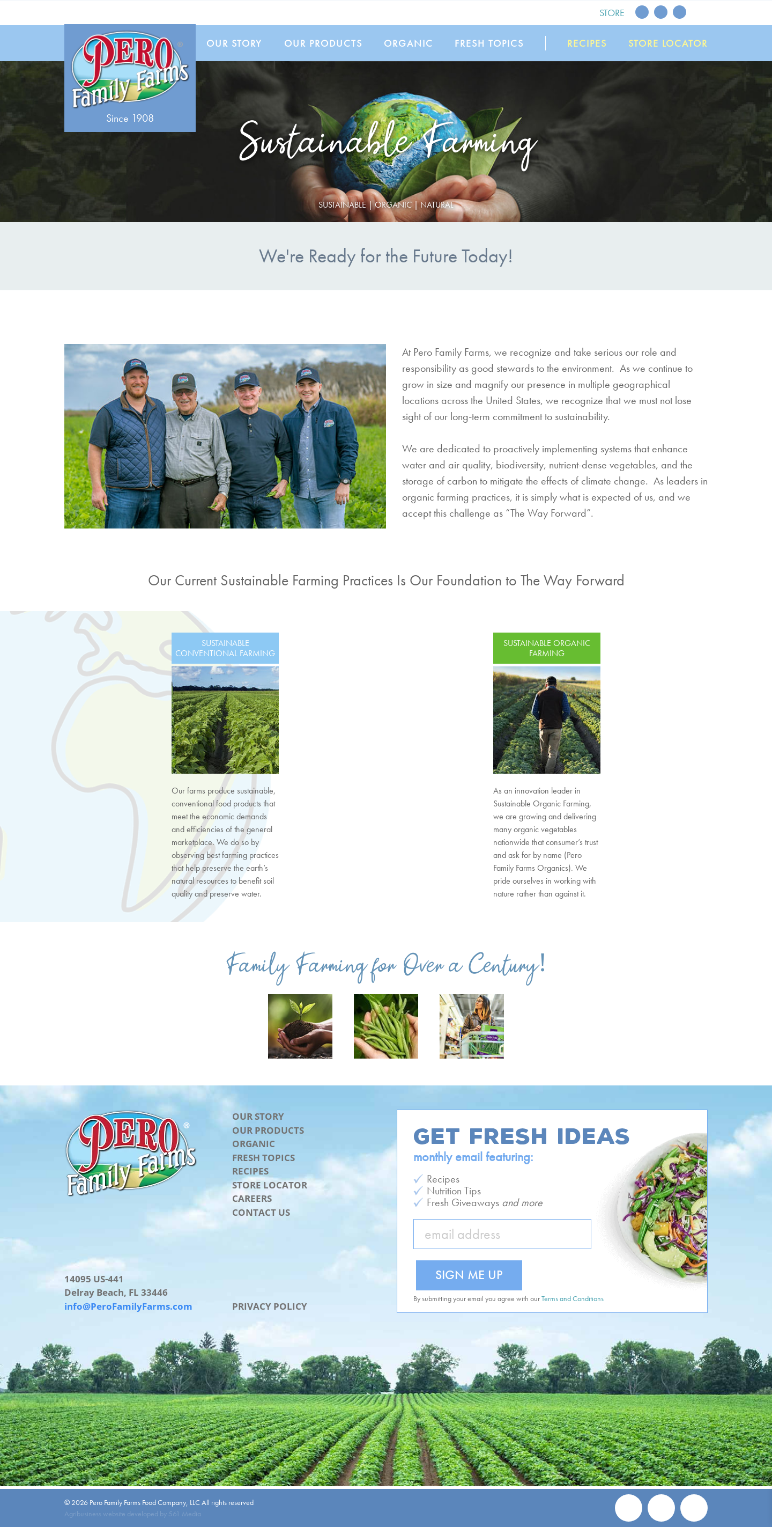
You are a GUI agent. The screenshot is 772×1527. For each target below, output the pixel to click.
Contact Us (261, 1212)
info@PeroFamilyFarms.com (128, 1306)
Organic (410, 43)
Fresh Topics (490, 43)
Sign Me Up (469, 1274)
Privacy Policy (269, 1306)
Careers (252, 1198)
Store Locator (668, 43)
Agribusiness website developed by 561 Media (132, 1513)
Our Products (325, 43)
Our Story (237, 43)
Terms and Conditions (572, 1298)
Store (612, 12)
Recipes (587, 43)
